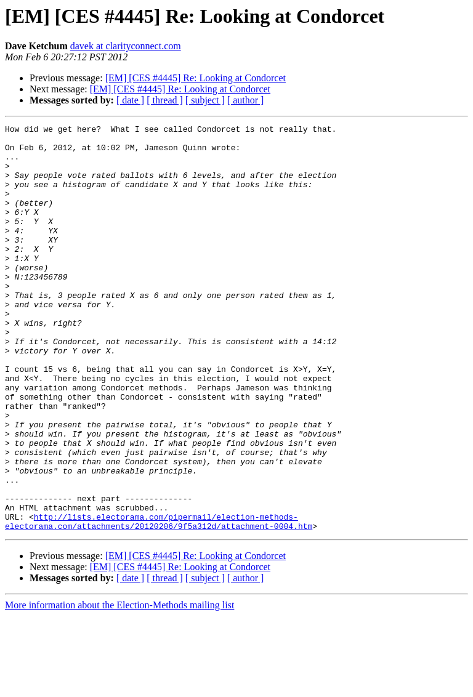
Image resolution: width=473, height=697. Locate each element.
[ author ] (245, 100)
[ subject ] (205, 100)
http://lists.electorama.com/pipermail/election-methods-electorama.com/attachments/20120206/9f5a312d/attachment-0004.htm (158, 601)
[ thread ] (165, 100)
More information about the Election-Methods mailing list (119, 686)
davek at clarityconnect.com (125, 46)
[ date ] (130, 100)
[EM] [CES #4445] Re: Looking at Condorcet (195, 78)
